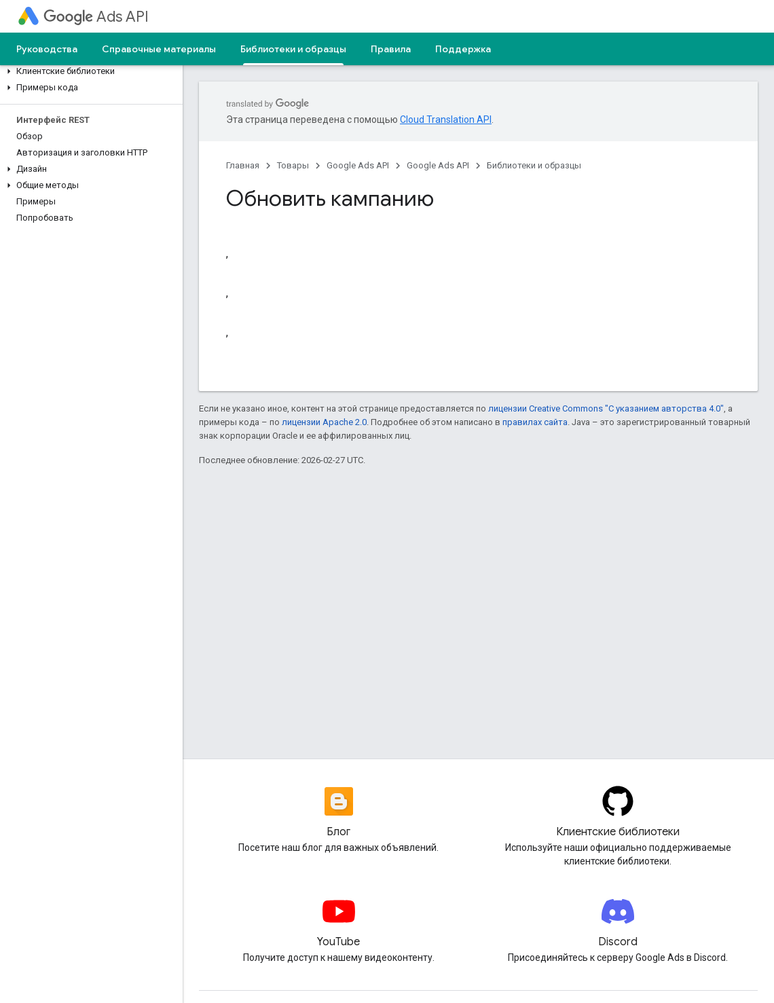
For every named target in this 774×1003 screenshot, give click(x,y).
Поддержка (463, 49)
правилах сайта (535, 422)
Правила (391, 49)
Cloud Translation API (446, 119)
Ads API (96, 16)
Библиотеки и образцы (534, 165)
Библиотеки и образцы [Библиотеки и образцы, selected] (293, 49)
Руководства (46, 49)
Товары (293, 165)
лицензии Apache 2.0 (324, 422)
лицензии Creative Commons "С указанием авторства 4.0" (606, 408)
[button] (88, 71)
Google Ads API (358, 165)
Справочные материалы (159, 49)
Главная (242, 165)
